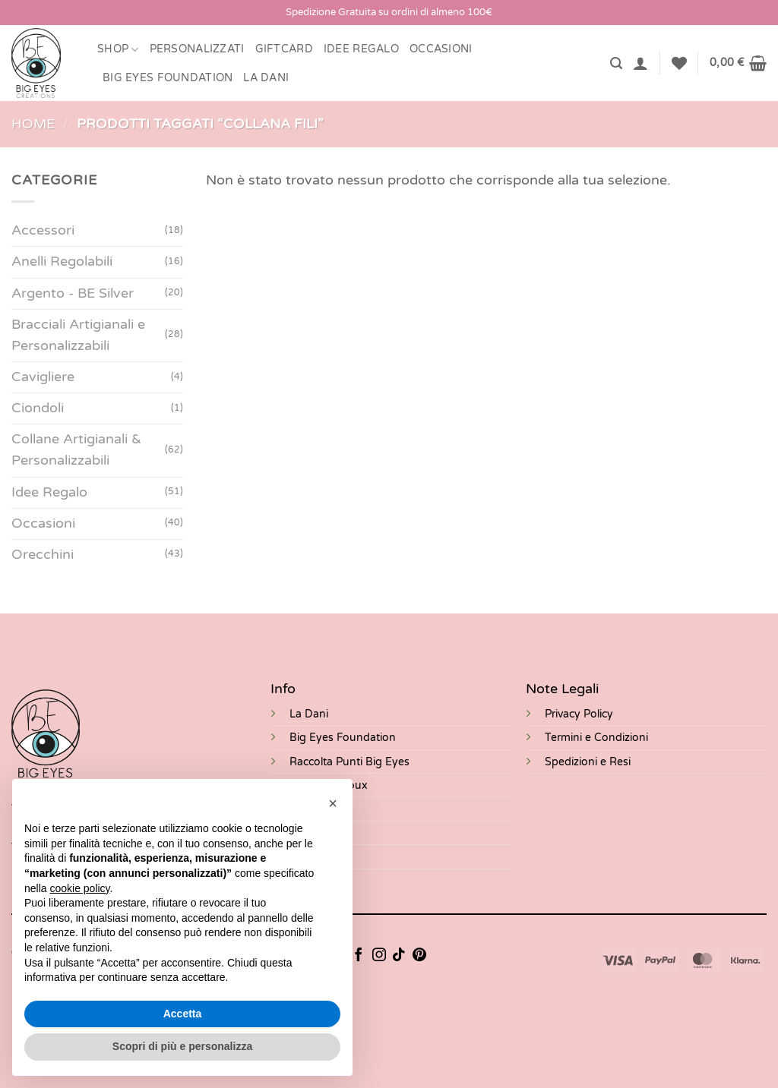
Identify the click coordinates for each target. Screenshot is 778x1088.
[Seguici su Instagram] (379, 955)
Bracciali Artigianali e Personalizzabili (78, 335)
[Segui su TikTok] (399, 955)
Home (33, 124)
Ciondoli (37, 408)
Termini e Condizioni (596, 737)
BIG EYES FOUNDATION (167, 77)
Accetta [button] (182, 1014)
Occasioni (441, 49)
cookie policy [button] (79, 888)
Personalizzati (197, 49)
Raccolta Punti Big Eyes (349, 761)
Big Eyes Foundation (342, 737)
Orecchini (42, 555)
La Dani (308, 714)
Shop (118, 50)
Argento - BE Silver (72, 293)
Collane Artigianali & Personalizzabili (76, 450)
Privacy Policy (579, 714)
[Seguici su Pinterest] (419, 955)
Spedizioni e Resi (588, 761)
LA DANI (266, 77)
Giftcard (284, 49)
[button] (616, 63)
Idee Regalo (361, 49)
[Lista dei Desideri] (679, 63)
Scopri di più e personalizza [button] (182, 1046)
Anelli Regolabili (61, 262)
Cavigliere (42, 377)
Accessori (42, 231)
